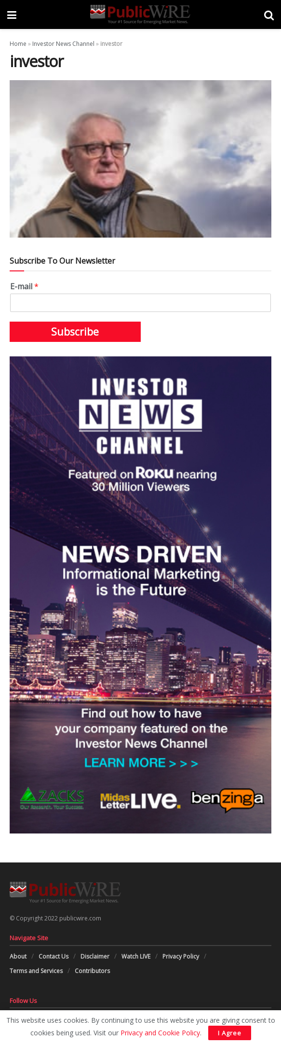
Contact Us (53, 956)
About (18, 956)
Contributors (92, 971)
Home (18, 44)
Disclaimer (94, 956)
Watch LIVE (135, 956)
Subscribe (75, 332)
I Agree (229, 1033)
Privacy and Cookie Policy (160, 1032)
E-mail (24, 287)
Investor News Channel (63, 44)
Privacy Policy (180, 956)
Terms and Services (36, 971)
